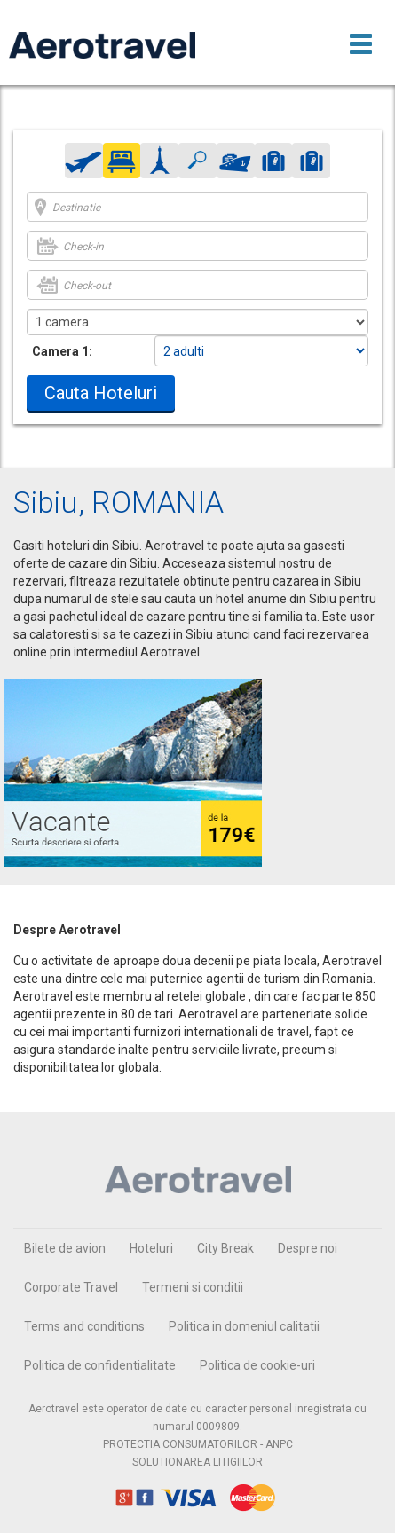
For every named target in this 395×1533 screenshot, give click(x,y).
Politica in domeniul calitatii (244, 1326)
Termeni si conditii (192, 1287)
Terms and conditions (84, 1326)
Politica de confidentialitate (100, 1365)
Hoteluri (151, 1248)
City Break (225, 1248)
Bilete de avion (65, 1248)
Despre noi (307, 1248)
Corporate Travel (71, 1287)
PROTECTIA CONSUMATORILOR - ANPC (198, 1444)
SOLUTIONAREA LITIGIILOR (197, 1462)
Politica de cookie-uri (257, 1365)
